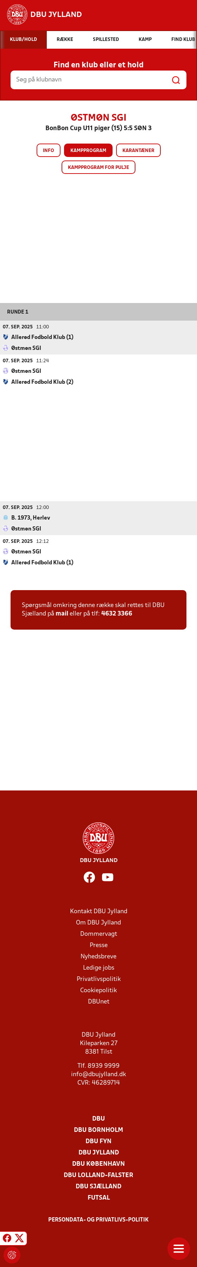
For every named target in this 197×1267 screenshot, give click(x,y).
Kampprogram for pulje (98, 167)
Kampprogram (88, 150)
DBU (98, 1119)
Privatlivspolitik (99, 979)
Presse (99, 945)
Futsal (99, 1198)
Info (48, 150)
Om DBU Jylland (98, 923)
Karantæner (138, 150)
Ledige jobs (98, 968)
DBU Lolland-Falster (98, 1175)
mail (62, 614)
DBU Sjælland (98, 1187)
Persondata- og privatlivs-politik (98, 1220)
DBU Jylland (98, 1153)
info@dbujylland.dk (98, 1075)
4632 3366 (116, 614)
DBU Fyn (98, 1142)
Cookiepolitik (98, 991)
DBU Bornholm (98, 1130)
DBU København (98, 1164)
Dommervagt (98, 934)
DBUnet (98, 1002)
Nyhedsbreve (98, 957)
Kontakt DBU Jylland (98, 912)
